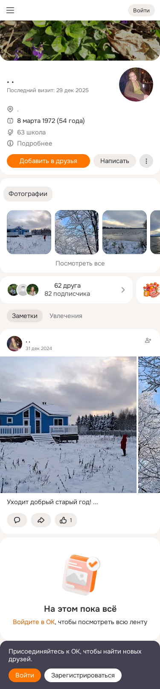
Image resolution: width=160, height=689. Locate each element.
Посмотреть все (80, 263)
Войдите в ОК (34, 622)
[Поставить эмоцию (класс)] (66, 520)
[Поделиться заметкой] (41, 520)
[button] (27, 194)
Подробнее (34, 143)
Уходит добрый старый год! (49, 502)
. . (10, 80)
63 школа (31, 132)
